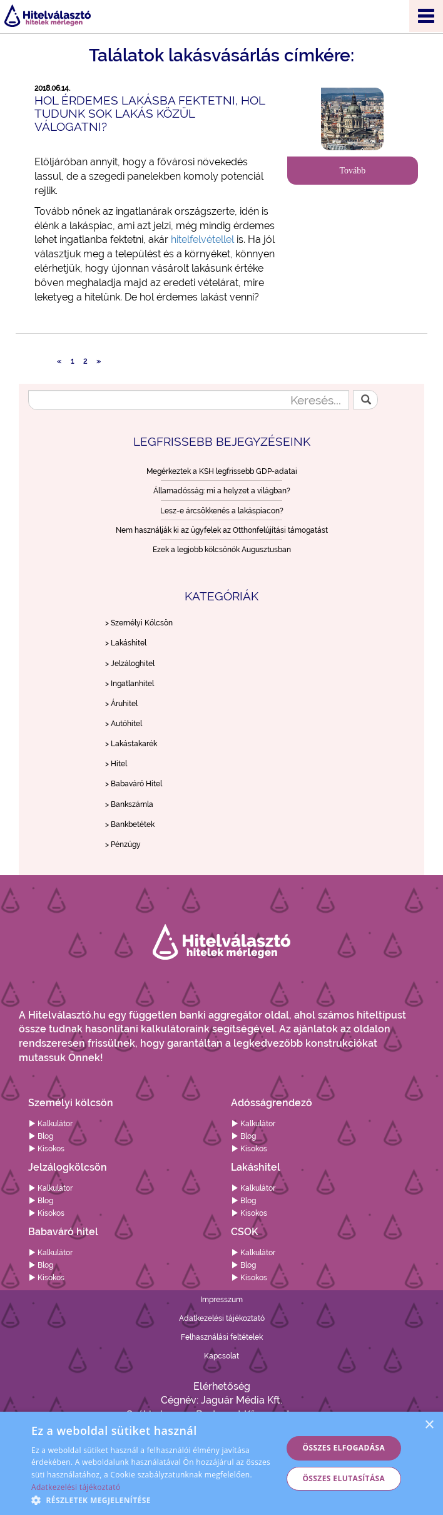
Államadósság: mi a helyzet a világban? (221, 490)
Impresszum (221, 1299)
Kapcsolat (221, 1356)
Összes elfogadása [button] (344, 1447)
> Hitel (116, 763)
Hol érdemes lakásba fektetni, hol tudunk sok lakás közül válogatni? (149, 113)
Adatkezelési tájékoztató (222, 1318)
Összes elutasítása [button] (343, 1478)
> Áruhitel (121, 703)
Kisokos (46, 1148)
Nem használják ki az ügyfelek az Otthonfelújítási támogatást (222, 530)
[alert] (221, 1463)
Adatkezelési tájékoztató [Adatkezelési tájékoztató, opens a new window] (75, 1487)
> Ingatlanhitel (129, 683)
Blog (40, 1136)
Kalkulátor (50, 1123)
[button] (153, 1500)
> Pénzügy (123, 844)
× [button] (429, 1425)
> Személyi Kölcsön (139, 623)
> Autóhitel (123, 723)
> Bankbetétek (130, 824)
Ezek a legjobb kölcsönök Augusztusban (222, 549)
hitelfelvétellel (202, 239)
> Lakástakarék (131, 743)
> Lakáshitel (125, 643)
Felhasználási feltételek (222, 1337)
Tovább (352, 170)
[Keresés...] (188, 400)
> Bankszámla (129, 804)
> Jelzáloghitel (130, 663)
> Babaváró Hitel (133, 783)
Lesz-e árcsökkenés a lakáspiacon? (221, 510)
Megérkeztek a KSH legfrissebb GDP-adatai (221, 471)
